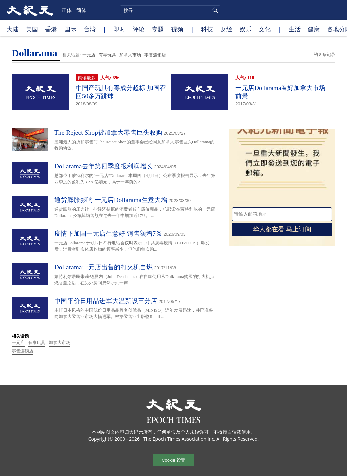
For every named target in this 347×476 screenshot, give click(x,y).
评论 (139, 29)
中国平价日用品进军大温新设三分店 (105, 300)
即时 (119, 29)
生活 (295, 29)
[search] (170, 10)
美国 (32, 29)
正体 (67, 10)
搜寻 (214, 10)
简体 (81, 10)
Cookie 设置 (173, 460)
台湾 (90, 29)
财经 (226, 29)
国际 (70, 29)
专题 (158, 29)
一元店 (88, 54)
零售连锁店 (155, 54)
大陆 (13, 29)
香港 (51, 29)
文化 (265, 29)
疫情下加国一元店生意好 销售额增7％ (108, 233)
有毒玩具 (107, 54)
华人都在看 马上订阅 (282, 229)
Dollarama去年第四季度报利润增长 (103, 166)
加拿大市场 (130, 54)
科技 (207, 29)
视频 (177, 29)
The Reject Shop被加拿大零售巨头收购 (108, 132)
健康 (314, 29)
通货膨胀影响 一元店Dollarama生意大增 (110, 199)
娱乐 (246, 29)
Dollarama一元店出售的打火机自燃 (103, 267)
